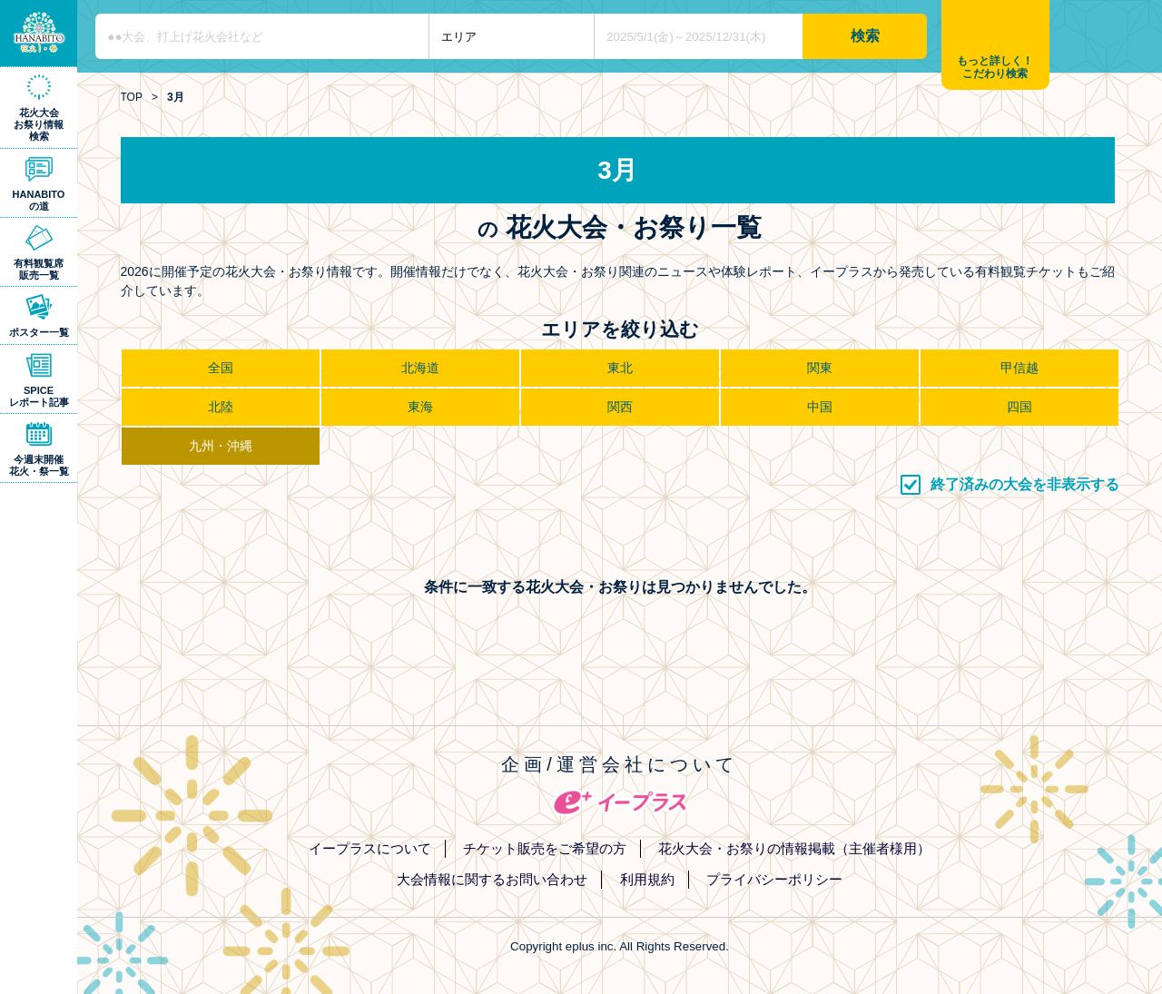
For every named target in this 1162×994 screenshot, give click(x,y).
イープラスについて (370, 848)
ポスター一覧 (39, 332)
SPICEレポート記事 (39, 396)
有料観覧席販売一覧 (39, 269)
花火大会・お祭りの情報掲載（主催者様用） (794, 848)
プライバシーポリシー (774, 879)
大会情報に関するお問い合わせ (492, 879)
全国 (220, 367)
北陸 (220, 406)
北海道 (420, 367)
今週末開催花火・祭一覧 (39, 465)
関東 (819, 367)
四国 (1019, 406)
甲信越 (1019, 367)
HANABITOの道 (39, 200)
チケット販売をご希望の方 (544, 848)
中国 (819, 406)
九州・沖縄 (220, 445)
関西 (620, 406)
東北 (620, 367)
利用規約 (647, 879)
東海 (420, 406)
